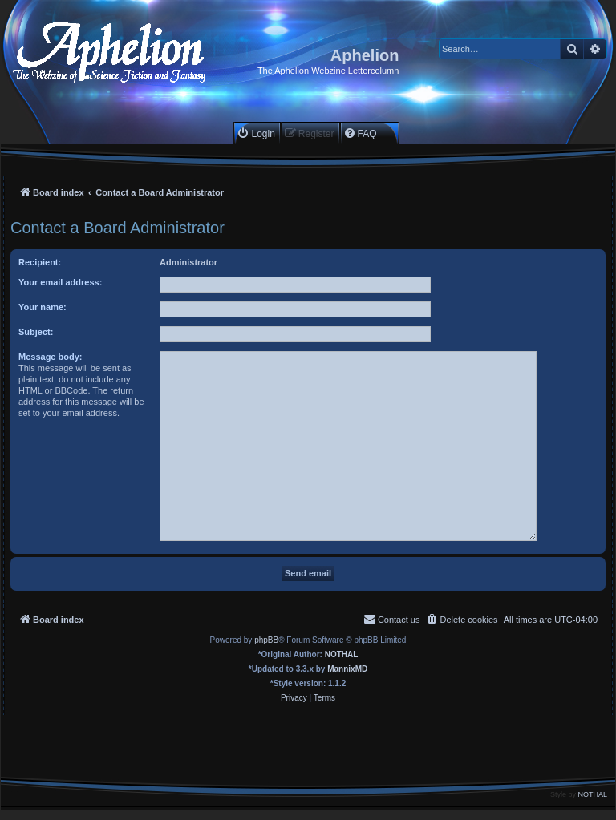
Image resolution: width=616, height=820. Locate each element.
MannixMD (347, 668)
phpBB (266, 640)
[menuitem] (255, 133)
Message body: (50, 357)
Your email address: (60, 282)
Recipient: (39, 262)
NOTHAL (342, 654)
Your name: (42, 307)
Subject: (35, 332)
